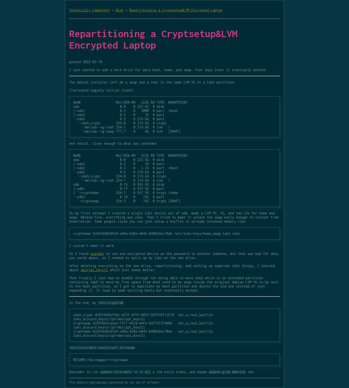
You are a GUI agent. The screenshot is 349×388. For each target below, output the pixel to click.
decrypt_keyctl (94, 270)
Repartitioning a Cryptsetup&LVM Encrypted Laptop (175, 10)
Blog (119, 10)
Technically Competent (89, 10)
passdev (97, 254)
